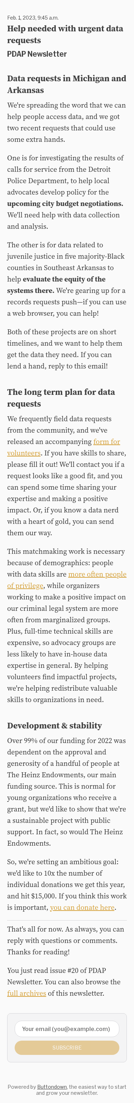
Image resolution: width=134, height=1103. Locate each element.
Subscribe (67, 1048)
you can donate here (82, 907)
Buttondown (52, 1087)
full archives (26, 993)
